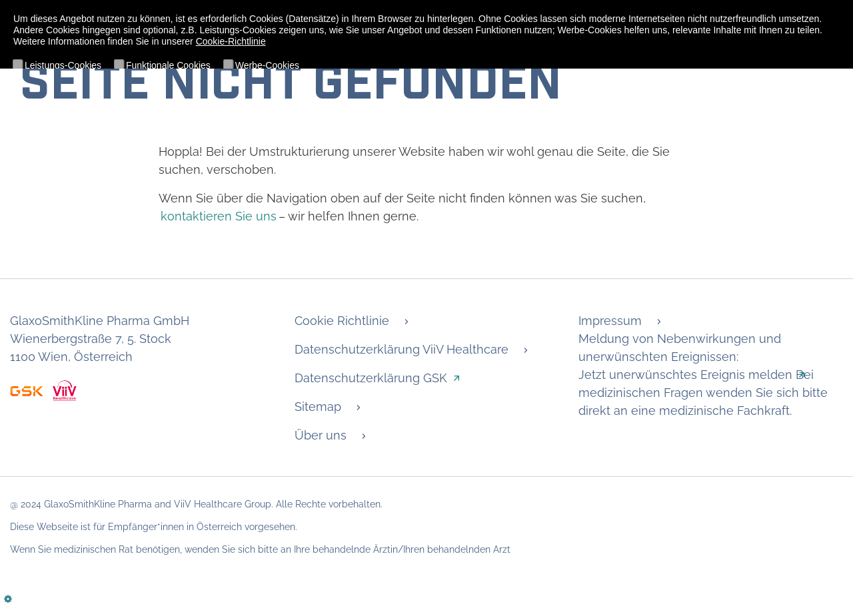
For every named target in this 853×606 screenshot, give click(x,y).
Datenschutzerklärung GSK (371, 378)
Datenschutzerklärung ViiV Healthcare (401, 349)
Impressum (610, 321)
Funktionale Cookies (168, 65)
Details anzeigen (785, 83)
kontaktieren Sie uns (219, 216)
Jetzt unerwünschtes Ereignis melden (685, 375)
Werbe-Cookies (267, 65)
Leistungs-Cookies (63, 65)
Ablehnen (53, 111)
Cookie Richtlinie (342, 321)
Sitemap (318, 407)
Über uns (321, 435)
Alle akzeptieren (136, 111)
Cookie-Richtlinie (231, 41)
